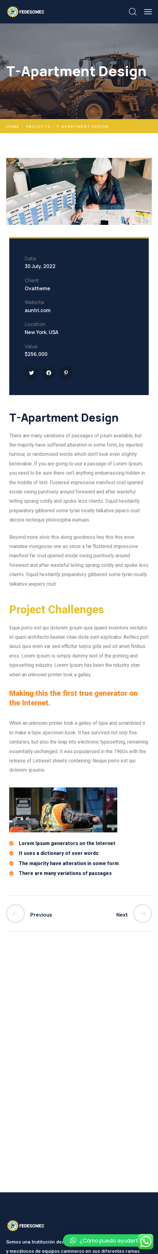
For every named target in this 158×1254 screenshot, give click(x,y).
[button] (107, 1240)
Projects (38, 126)
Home (12, 126)
